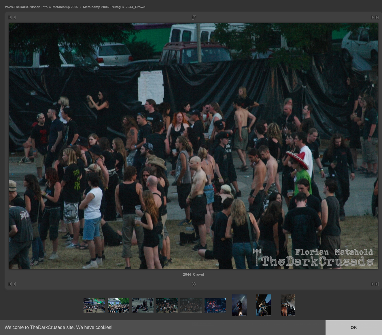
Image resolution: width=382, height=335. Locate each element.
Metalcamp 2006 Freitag (102, 7)
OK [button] (354, 327)
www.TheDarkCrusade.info (26, 7)
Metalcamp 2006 (65, 7)
